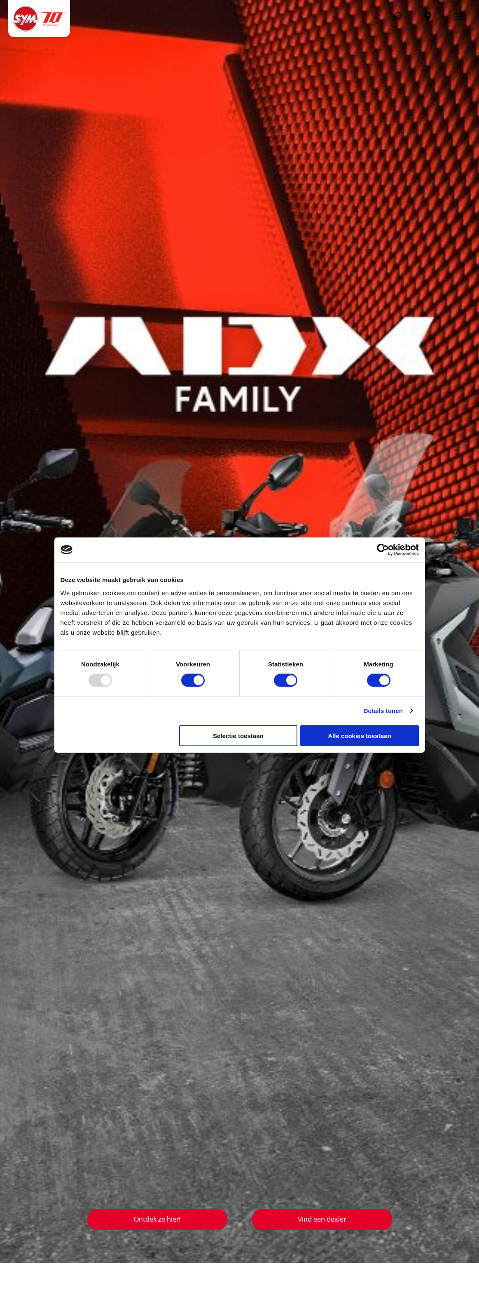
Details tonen (383, 710)
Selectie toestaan (238, 735)
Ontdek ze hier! (157, 1219)
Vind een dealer (322, 1219)
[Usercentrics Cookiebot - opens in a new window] (383, 550)
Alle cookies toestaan (359, 735)
